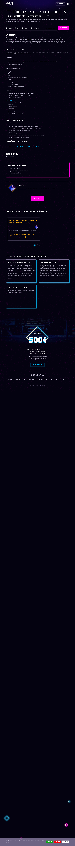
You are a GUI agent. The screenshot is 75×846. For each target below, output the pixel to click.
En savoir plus (37, 370)
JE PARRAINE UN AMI (48, 28)
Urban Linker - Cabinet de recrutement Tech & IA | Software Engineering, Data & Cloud (24, 8)
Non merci (58, 841)
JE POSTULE (63, 28)
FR (66, 385)
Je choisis (65, 841)
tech (72, 8)
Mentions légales (42, 385)
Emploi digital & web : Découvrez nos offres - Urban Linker (57, 8)
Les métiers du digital (29, 385)
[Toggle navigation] (68, 4)
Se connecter (60, 4)
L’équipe (10, 385)
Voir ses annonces (23, 190)
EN (63, 385)
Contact (58, 385)
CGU (51, 385)
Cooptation (18, 385)
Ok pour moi (49, 841)
